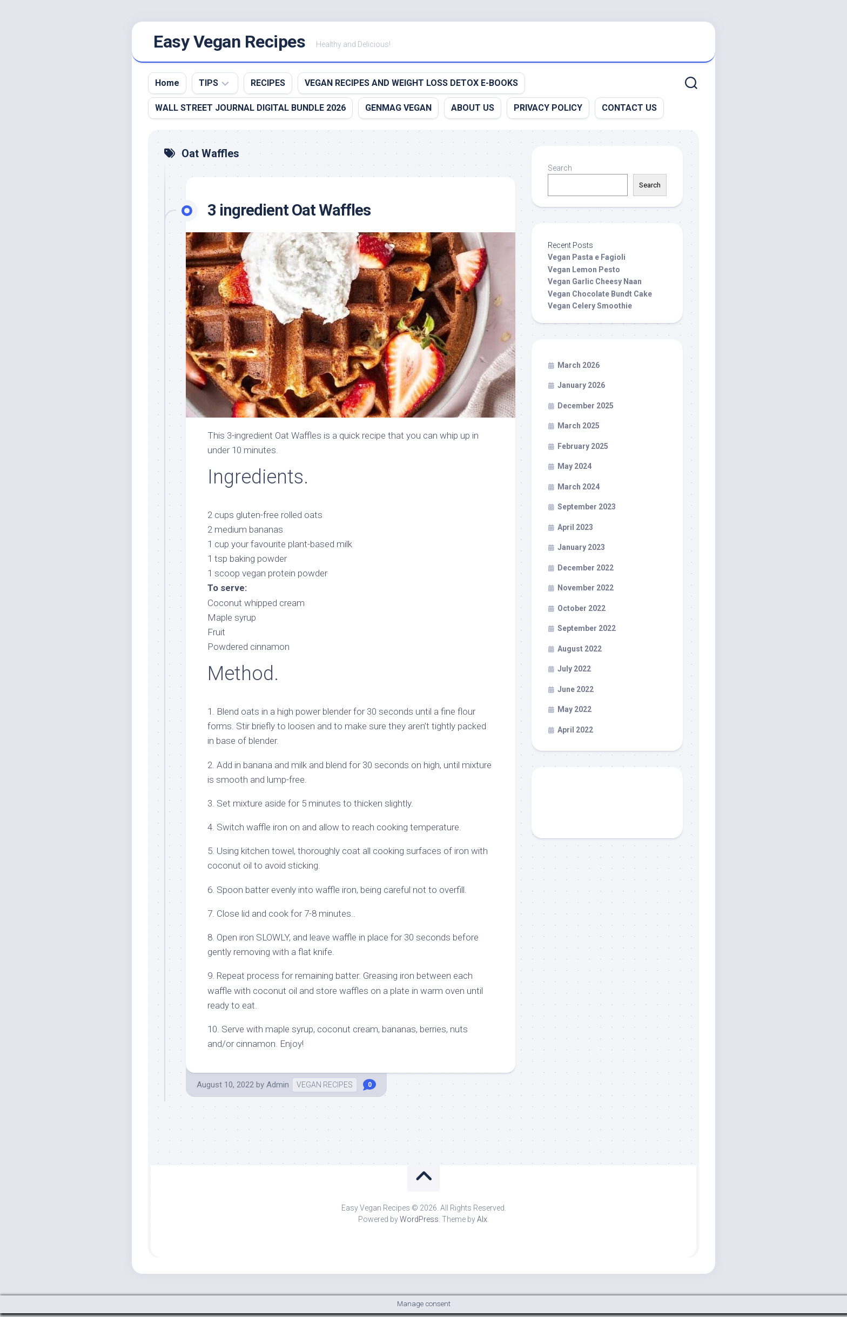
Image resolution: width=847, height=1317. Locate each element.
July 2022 (574, 673)
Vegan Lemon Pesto (584, 273)
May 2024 (574, 470)
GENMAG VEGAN (398, 111)
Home (167, 87)
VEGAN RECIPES (325, 1088)
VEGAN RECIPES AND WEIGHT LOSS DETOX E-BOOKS (411, 87)
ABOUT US (472, 111)
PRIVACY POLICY (548, 111)
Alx (482, 1223)
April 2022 (575, 733)
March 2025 (578, 430)
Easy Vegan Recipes (229, 43)
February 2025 (582, 450)
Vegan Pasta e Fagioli (587, 261)
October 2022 (581, 612)
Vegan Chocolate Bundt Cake (600, 297)
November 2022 (585, 592)
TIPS (208, 87)
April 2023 (575, 531)
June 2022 (575, 693)
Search (560, 171)
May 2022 (574, 713)
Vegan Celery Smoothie (590, 310)
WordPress (419, 1223)
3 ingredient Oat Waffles (295, 213)
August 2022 (579, 652)
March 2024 (578, 490)
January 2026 (581, 389)
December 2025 (585, 409)
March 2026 (578, 369)
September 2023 (586, 511)
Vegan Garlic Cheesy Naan (595, 285)
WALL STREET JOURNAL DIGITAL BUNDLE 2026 (250, 111)
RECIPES (268, 87)
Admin (277, 1088)
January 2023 (581, 551)
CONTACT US (629, 111)
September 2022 (586, 632)
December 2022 (585, 571)
